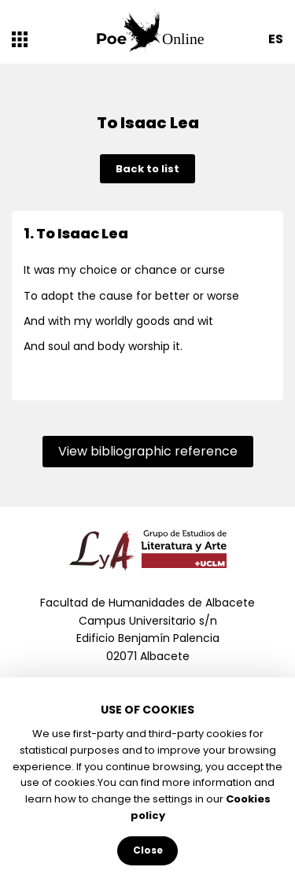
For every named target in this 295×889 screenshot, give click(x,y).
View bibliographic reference (148, 451)
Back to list (147, 168)
